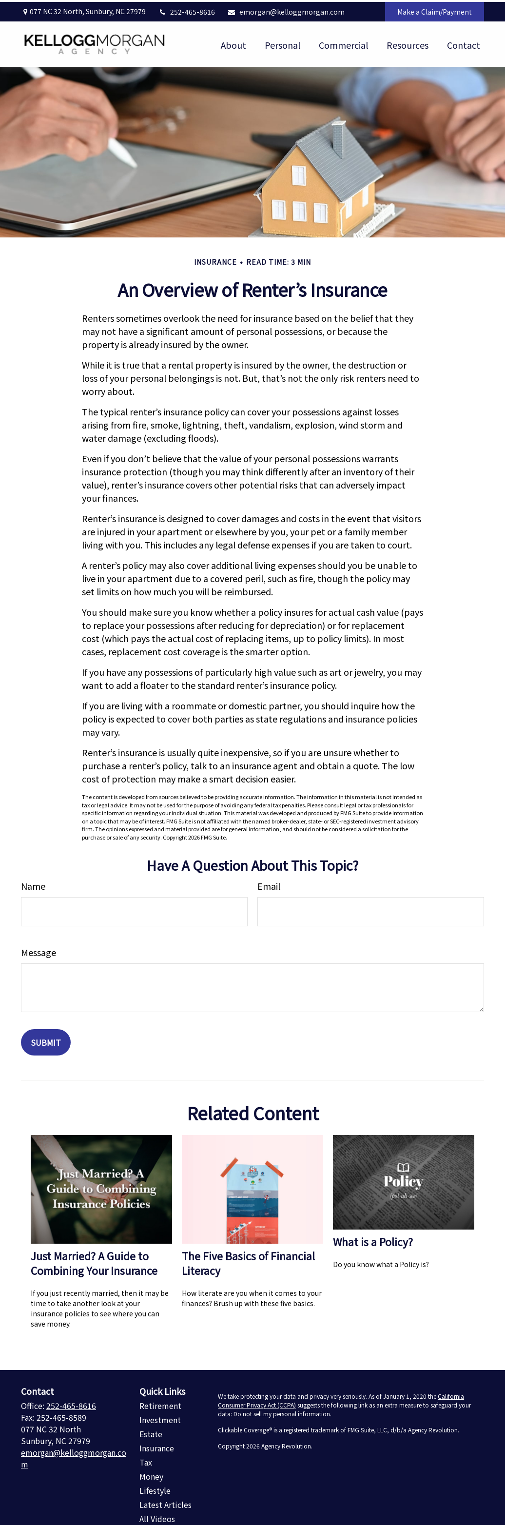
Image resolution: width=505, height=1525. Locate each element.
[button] (233, 42)
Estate (150, 1432)
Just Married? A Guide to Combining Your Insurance (94, 1261)
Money (151, 1475)
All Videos (157, 1517)
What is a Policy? (373, 1239)
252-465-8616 (186, 10)
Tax (145, 1460)
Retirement (160, 1404)
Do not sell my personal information (281, 1412)
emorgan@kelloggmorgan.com (286, 10)
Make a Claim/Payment (434, 10)
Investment (160, 1418)
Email (268, 884)
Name (33, 884)
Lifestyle (155, 1489)
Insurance (156, 1446)
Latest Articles (165, 1503)
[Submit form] (46, 1041)
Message (38, 950)
